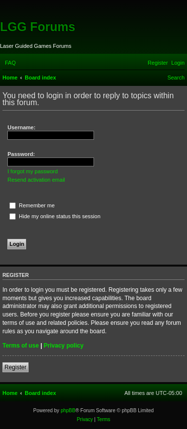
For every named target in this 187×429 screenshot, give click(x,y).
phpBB (68, 410)
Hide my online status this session (54, 216)
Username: (21, 127)
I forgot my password (32, 171)
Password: (21, 154)
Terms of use (20, 345)
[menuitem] (10, 63)
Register (15, 367)
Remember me (32, 205)
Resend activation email (36, 180)
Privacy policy (64, 345)
